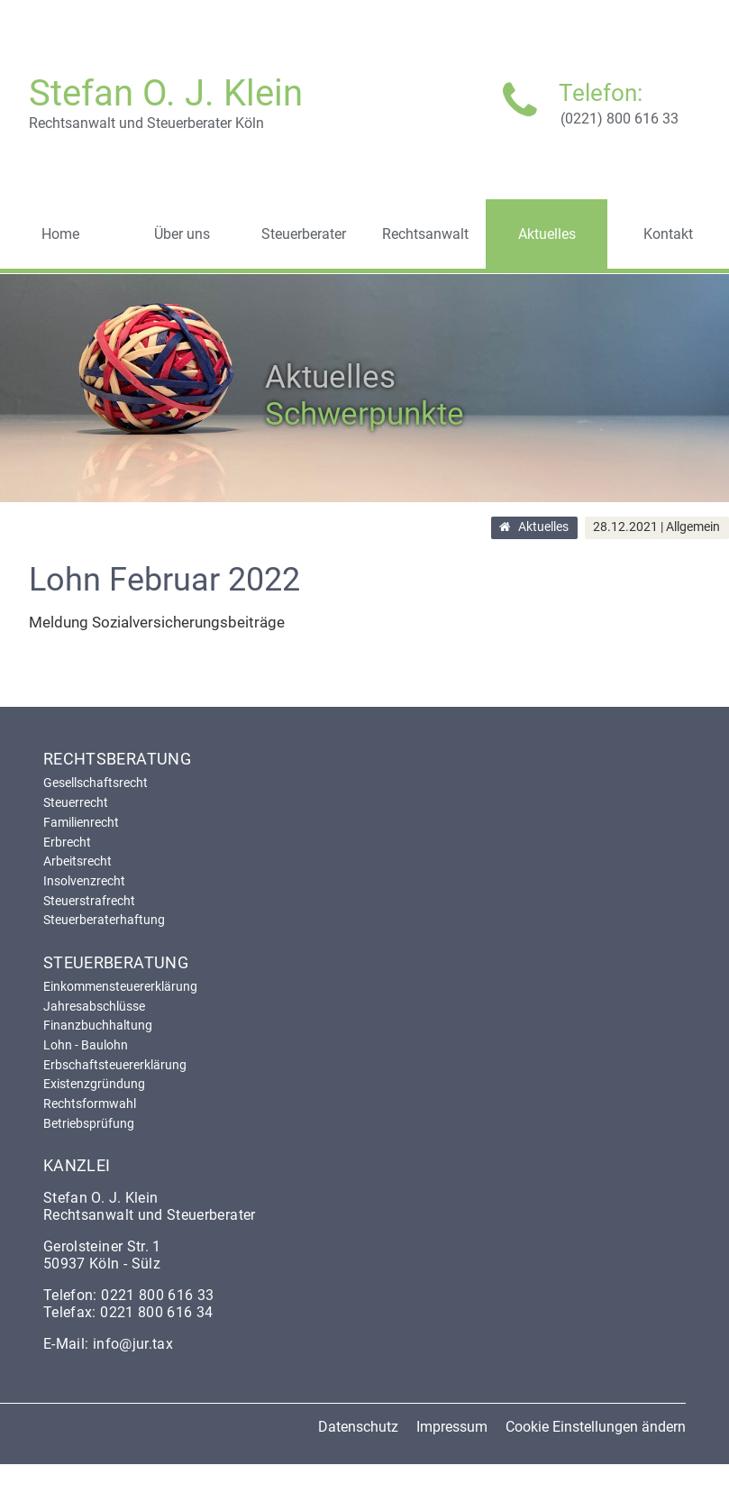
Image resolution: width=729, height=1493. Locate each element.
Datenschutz (358, 1426)
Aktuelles (543, 527)
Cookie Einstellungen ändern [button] (596, 1426)
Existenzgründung (94, 1083)
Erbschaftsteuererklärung (115, 1065)
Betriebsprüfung (88, 1123)
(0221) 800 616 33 (619, 118)
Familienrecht (81, 822)
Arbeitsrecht (77, 861)
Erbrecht (67, 842)
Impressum (452, 1426)
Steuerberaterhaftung (104, 919)
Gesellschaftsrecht (95, 782)
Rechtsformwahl (89, 1103)
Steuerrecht (75, 802)
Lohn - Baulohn (85, 1045)
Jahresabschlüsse (94, 1006)
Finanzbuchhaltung (97, 1025)
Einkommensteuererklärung (120, 986)
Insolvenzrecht (84, 881)
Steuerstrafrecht (89, 900)
